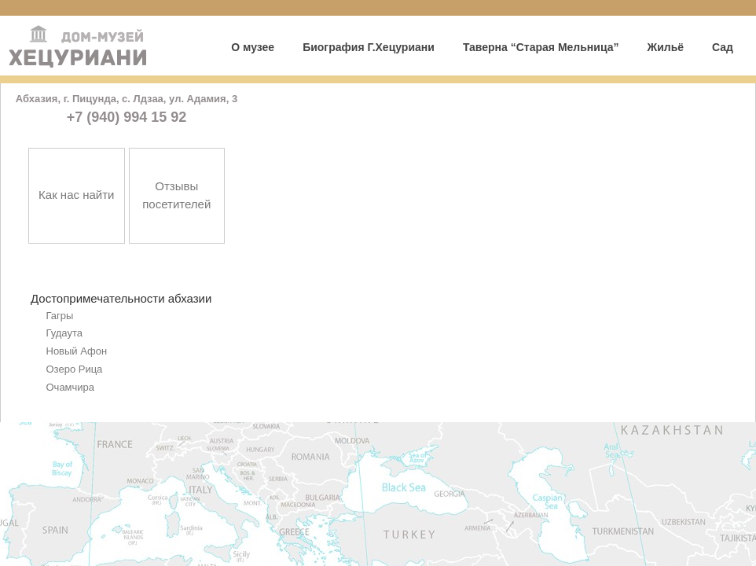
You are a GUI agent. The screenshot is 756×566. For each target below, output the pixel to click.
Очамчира (70, 387)
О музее (252, 47)
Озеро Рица (74, 369)
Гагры (60, 316)
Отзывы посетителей (176, 195)
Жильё (665, 47)
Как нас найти (76, 194)
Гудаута (64, 333)
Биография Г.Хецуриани (369, 47)
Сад (722, 47)
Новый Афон (77, 351)
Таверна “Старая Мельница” (541, 47)
